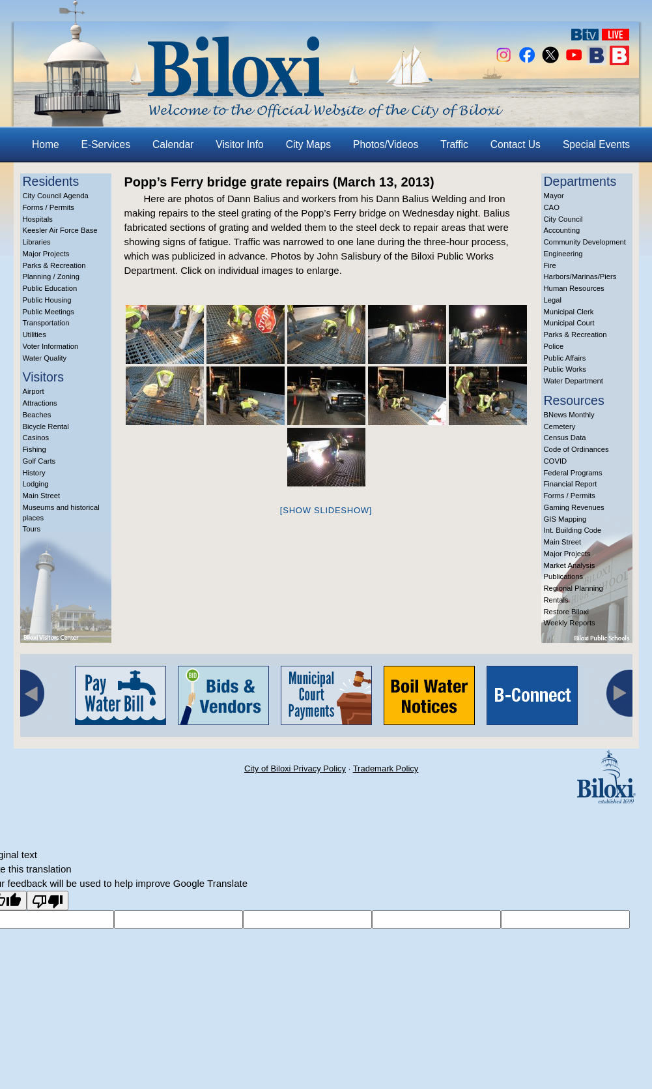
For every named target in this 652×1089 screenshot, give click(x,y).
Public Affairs (565, 358)
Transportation (46, 323)
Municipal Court (569, 323)
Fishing (34, 449)
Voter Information (51, 346)
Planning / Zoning (51, 276)
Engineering (563, 254)
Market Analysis (569, 565)
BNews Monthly (569, 415)
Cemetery (560, 426)
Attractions (40, 403)
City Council (563, 219)
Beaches (37, 415)
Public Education (50, 288)
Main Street (42, 496)
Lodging (36, 484)
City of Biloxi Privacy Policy (295, 768)
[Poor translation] (47, 900)
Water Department (574, 381)
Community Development (585, 242)
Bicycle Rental (46, 426)
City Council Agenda (56, 196)
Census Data (565, 437)
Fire (550, 265)
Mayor (554, 196)
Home (45, 144)
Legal (553, 300)
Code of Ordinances (576, 449)
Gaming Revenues (574, 507)
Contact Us (515, 144)
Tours (32, 529)
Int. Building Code (573, 530)
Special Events (596, 144)
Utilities (34, 334)
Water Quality (45, 358)
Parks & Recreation (54, 265)
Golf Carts (39, 461)
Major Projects (46, 254)
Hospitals (38, 219)
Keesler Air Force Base (60, 230)
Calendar (172, 144)
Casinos (36, 437)
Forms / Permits (48, 207)
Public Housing (47, 300)
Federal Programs (573, 473)
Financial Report (570, 484)
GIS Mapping (565, 519)
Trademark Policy (386, 768)
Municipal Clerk (569, 312)
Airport (33, 391)
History (34, 473)
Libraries (37, 242)
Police (554, 346)
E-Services (105, 144)
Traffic (454, 144)
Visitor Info (239, 144)
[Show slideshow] (326, 510)
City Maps (308, 144)
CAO (552, 207)
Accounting (562, 230)
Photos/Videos (385, 144)
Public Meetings (48, 312)
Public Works (565, 369)
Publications (564, 576)
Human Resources (574, 288)
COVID (555, 461)
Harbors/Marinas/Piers (580, 276)
